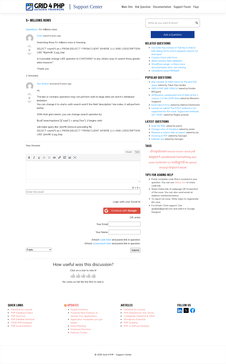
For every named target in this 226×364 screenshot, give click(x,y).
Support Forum (182, 6)
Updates (73, 305)
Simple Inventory (79, 309)
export (154, 156)
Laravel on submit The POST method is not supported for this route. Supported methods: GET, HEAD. (175, 111)
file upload (190, 162)
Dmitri (40, 35)
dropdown (158, 151)
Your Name (102, 232)
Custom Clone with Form (164, 57)
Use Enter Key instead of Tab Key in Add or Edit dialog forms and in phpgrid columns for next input (174, 51)
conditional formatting (176, 157)
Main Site (127, 6)
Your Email (102, 224)
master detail (183, 151)
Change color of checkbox (164, 129)
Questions (31, 29)
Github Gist (180, 182)
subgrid (178, 162)
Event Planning (78, 326)
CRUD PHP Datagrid (21, 322)
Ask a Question (173, 34)
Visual (129, 152)
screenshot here (102, 243)
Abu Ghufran (43, 83)
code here (105, 239)
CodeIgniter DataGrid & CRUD (139, 316)
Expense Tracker (79, 332)
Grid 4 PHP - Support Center (117, 354)
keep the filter (158, 125)
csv (169, 162)
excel (183, 167)
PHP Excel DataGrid (21, 326)
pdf (193, 151)
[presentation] (29, 157)
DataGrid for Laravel (21, 309)
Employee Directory (81, 329)
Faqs (196, 6)
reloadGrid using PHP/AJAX (165, 70)
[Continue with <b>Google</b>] (122, 211)
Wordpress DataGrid (134, 319)
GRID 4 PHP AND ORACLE (164, 88)
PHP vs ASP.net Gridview (136, 326)
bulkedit (161, 162)
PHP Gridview (131, 322)
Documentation (162, 6)
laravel (171, 151)
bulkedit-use (157, 139)
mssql (163, 167)
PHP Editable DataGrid (22, 319)
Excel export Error (160, 104)
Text (137, 152)
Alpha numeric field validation (166, 60)
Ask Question (143, 6)
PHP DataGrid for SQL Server (139, 312)
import (174, 167)
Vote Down (29, 55)
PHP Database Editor (22, 312)
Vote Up (29, 44)
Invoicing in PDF (159, 135)
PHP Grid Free (18, 316)
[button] (29, 157)
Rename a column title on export (168, 132)
